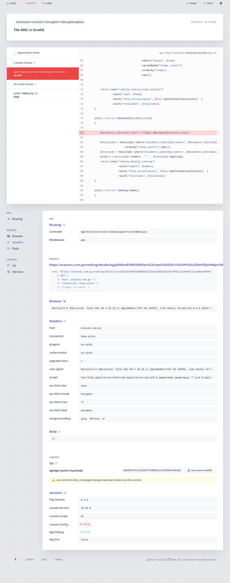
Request (12, 230)
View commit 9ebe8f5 (200, 470)
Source (30, 559)
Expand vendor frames (27, 52)
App (9, 213)
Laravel (58, 559)
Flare (171, 559)
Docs (44, 559)
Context (12, 259)
